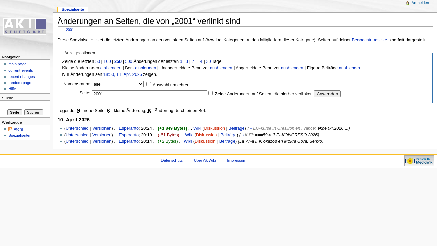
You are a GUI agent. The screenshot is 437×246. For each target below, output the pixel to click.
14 (200, 61)
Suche (7, 98)
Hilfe (12, 89)
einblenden (111, 68)
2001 (70, 30)
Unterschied (77, 128)
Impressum (236, 160)
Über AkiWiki (205, 160)
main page (17, 64)
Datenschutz (172, 160)
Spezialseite (72, 9)
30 (208, 61)
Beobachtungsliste (369, 40)
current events (20, 70)
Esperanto (129, 128)
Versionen (101, 128)
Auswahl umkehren (171, 85)
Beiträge (236, 128)
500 (128, 61)
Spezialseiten (19, 135)
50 (97, 61)
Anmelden (420, 3)
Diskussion (214, 128)
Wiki (197, 128)
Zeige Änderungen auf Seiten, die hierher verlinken (264, 94)
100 (107, 61)
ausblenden (221, 68)
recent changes (21, 76)
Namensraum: (76, 84)
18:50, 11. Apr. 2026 (122, 74)
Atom (18, 129)
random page (19, 83)
